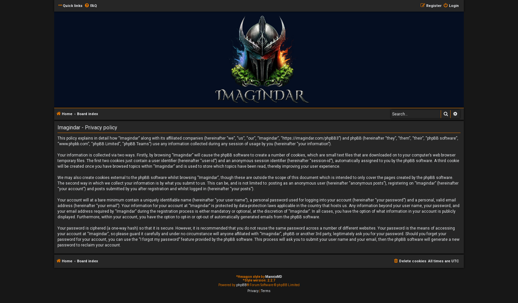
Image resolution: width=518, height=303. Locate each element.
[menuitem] (90, 6)
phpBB (241, 285)
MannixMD (273, 277)
